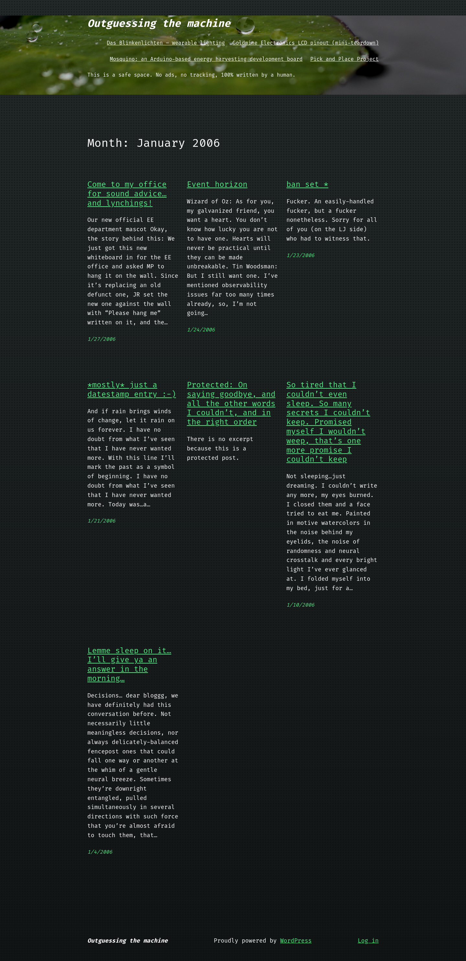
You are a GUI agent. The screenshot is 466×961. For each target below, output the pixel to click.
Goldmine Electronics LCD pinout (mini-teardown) (306, 42)
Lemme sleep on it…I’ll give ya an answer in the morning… (129, 664)
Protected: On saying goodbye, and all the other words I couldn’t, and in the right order (231, 403)
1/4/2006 (99, 851)
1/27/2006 (101, 339)
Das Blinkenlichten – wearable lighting (166, 42)
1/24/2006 (201, 329)
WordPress (296, 941)
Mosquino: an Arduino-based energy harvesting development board (206, 59)
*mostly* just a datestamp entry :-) (131, 389)
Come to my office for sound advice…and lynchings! (127, 194)
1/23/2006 (300, 255)
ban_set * (307, 184)
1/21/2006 (101, 520)
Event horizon (217, 184)
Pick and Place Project (344, 59)
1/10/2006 (300, 604)
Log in (368, 941)
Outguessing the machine (158, 23)
